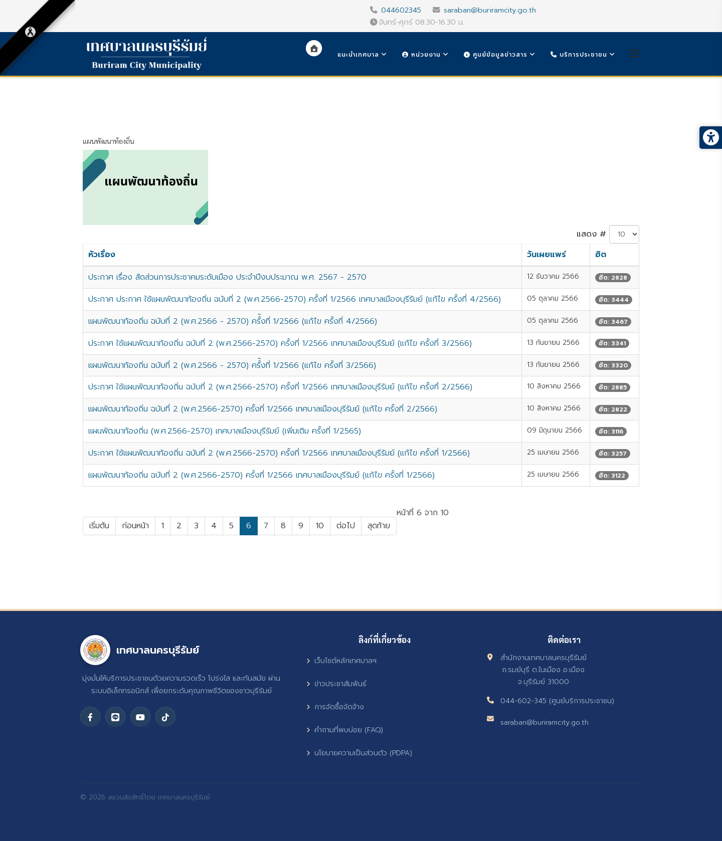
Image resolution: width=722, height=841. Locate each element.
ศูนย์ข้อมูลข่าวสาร (495, 54)
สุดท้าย (379, 526)
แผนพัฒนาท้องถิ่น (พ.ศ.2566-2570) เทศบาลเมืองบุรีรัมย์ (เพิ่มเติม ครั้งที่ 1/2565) (224, 431)
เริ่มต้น (99, 526)
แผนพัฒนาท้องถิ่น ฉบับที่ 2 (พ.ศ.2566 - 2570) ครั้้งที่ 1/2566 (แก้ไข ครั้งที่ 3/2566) (232, 365)
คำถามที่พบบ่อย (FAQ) (344, 730)
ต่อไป (345, 526)
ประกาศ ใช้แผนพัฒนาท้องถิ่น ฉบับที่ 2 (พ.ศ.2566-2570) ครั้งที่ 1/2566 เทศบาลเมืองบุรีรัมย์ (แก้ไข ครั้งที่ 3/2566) (280, 343)
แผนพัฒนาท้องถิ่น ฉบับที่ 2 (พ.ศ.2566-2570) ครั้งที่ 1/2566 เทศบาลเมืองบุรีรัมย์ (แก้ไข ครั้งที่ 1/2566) (261, 475)
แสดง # (591, 234)
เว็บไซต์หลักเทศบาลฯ (341, 661)
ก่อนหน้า (135, 526)
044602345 (401, 10)
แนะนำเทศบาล (358, 54)
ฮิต (600, 255)
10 (320, 526)
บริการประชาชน (579, 54)
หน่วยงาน (421, 54)
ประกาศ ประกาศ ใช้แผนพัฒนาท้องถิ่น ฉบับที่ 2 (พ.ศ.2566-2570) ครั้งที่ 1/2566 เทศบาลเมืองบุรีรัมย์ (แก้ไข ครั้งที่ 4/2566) (294, 299)
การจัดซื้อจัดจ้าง (335, 707)
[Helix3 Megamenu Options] (634, 54)
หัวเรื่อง (101, 255)
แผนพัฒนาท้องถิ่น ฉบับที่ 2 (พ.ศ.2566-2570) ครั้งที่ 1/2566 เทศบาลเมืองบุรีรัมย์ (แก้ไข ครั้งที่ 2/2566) (262, 409)
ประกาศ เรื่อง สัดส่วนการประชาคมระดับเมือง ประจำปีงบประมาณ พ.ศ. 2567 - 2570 (227, 277)
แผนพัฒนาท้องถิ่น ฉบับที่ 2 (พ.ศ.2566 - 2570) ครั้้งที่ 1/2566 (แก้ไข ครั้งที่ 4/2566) (232, 321)
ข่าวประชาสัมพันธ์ (336, 684)
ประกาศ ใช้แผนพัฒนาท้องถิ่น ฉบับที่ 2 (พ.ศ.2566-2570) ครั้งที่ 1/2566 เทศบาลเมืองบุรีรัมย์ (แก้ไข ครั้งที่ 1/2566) (279, 453)
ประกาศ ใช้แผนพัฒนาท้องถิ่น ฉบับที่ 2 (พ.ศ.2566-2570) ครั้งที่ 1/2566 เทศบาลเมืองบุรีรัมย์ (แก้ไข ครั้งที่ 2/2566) (280, 387)
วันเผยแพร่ (546, 255)
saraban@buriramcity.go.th (490, 10)
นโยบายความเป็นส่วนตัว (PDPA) (359, 753)
